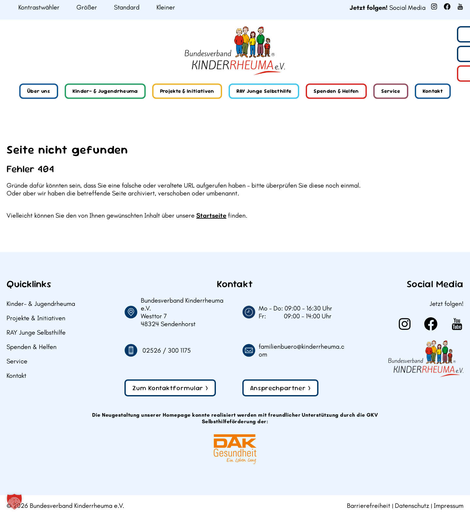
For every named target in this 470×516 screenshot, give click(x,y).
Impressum (448, 505)
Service (390, 91)
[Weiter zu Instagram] (434, 6)
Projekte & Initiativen (187, 91)
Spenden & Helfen (336, 91)
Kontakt (433, 91)
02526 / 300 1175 (166, 350)
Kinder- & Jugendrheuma (105, 91)
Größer (86, 7)
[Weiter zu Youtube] (460, 6)
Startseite (211, 215)
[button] (14, 501)
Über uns (38, 91)
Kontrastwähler (38, 7)
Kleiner (165, 7)
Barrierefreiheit (368, 505)
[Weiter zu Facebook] (447, 6)
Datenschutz (412, 505)
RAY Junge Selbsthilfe (264, 91)
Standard (126, 7)
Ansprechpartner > (280, 388)
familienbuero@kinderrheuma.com (301, 350)
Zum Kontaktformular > (170, 388)
